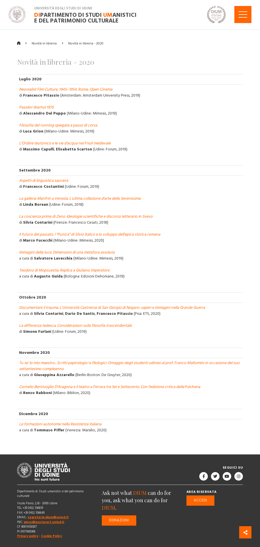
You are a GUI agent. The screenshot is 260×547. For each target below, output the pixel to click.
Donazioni (119, 520)
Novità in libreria (44, 43)
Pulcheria (192, 387)
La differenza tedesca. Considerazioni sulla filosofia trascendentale (75, 325)
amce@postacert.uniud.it (44, 522)
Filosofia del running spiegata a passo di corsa (58, 125)
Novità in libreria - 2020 (85, 43)
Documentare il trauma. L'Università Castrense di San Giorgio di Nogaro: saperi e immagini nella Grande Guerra (112, 308)
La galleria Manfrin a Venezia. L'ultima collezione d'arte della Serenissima (80, 198)
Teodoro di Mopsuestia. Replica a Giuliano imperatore (64, 270)
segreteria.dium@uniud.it (48, 517)
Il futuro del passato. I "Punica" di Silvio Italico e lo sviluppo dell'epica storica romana (89, 234)
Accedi (200, 500)
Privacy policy (27, 536)
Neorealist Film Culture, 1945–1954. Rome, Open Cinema (65, 89)
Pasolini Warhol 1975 (36, 107)
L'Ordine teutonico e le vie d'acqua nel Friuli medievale (65, 143)
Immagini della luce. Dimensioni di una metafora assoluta (67, 252)
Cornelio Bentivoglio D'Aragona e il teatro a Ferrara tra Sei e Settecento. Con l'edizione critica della (102, 387)
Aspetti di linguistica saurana (43, 180)
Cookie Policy (51, 536)
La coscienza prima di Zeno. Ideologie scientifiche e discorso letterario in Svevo (86, 216)
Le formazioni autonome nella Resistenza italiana (60, 424)
